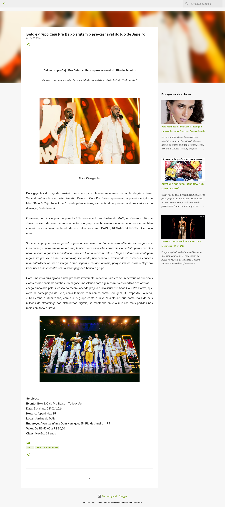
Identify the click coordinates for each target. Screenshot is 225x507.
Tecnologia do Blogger (113, 496)
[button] (28, 44)
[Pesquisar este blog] (206, 3)
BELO (30, 447)
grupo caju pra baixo (47, 447)
